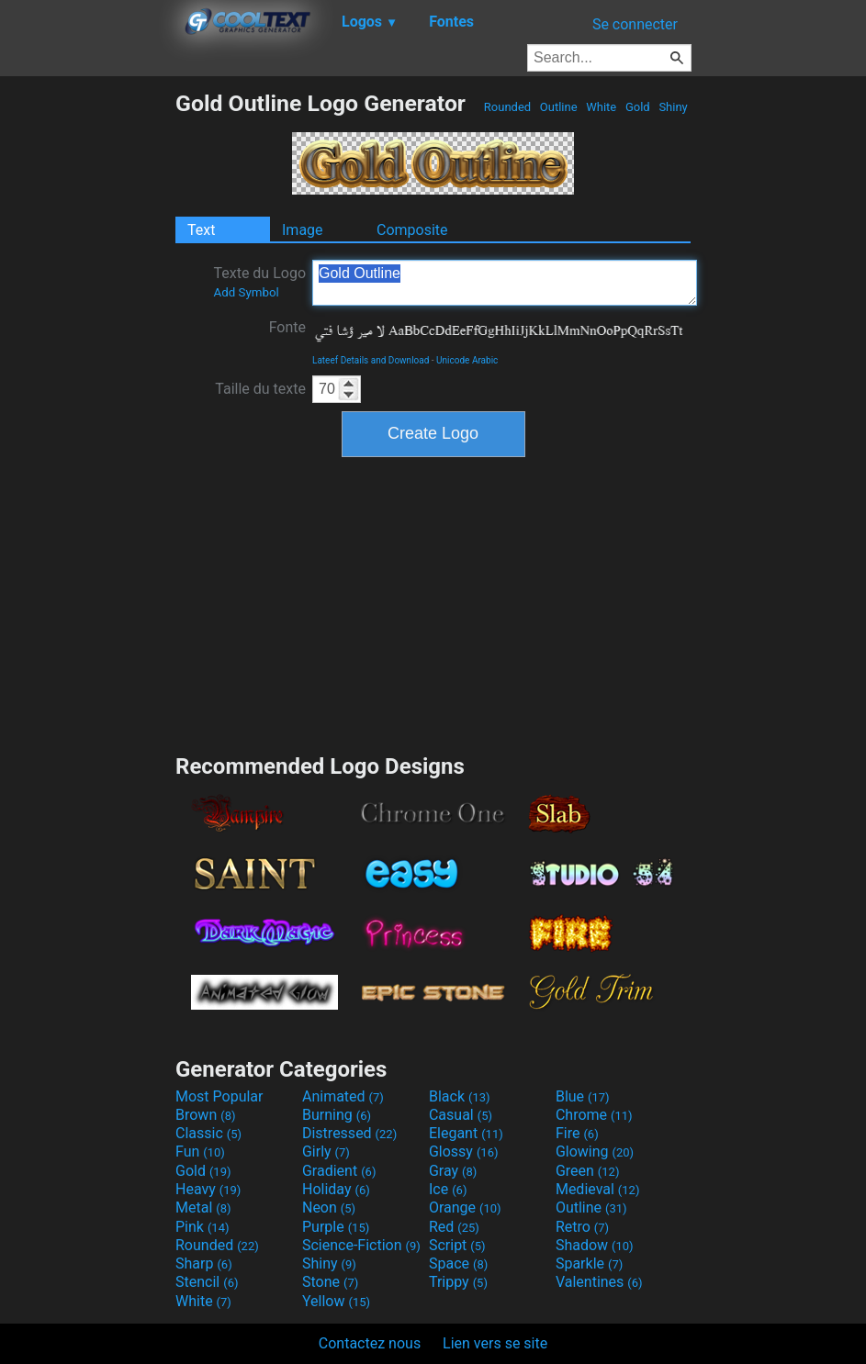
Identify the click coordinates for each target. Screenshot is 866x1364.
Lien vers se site (495, 1343)
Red (454, 1226)
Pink (202, 1226)
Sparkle (589, 1263)
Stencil (206, 1282)
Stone (330, 1282)
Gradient (339, 1171)
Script (457, 1245)
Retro (582, 1226)
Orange (465, 1207)
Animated (343, 1096)
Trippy (458, 1282)
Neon (328, 1207)
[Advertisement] (87, 365)
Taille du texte (260, 388)
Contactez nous (370, 1343)
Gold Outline (504, 283)
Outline (558, 107)
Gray (453, 1171)
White (601, 107)
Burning (336, 1115)
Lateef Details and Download (370, 360)
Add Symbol (245, 292)
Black (459, 1096)
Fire (577, 1133)
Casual (460, 1115)
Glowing (595, 1151)
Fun (200, 1151)
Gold (638, 107)
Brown (205, 1115)
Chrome (594, 1115)
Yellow (336, 1301)
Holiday (336, 1189)
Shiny (673, 107)
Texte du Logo (259, 281)
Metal (203, 1207)
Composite (412, 230)
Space (458, 1263)
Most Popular (219, 1096)
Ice (448, 1189)
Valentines (599, 1282)
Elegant (466, 1133)
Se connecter (635, 24)
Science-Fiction (361, 1245)
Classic (208, 1133)
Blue (583, 1096)
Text (201, 230)
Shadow (595, 1245)
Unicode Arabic (467, 360)
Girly (326, 1151)
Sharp (203, 1263)
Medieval (598, 1189)
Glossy (464, 1151)
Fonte (287, 327)
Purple (335, 1226)
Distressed (349, 1133)
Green (588, 1171)
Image (302, 230)
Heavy (208, 1189)
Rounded (507, 107)
